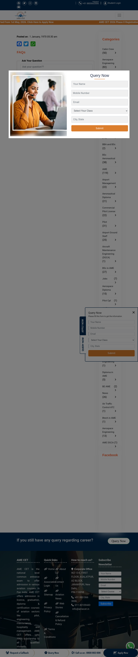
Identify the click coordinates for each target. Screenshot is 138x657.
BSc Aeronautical (108, 156)
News (105, 393)
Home (49, 569)
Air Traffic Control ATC (108, 405)
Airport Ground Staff (109, 234)
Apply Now (82, 326)
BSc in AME (108, 268)
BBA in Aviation (106, 111)
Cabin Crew (108, 49)
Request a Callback (17, 652)
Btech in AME (109, 418)
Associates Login (50, 582)
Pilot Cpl (106, 300)
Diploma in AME (107, 374)
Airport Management (109, 181)
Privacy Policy (48, 607)
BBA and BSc (109, 144)
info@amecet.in (80, 609)
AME (104, 169)
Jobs (104, 278)
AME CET (107, 73)
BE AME (106, 386)
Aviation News (59, 595)
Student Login (112, 3)
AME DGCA (108, 442)
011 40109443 (80, 605)
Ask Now (27, 105)
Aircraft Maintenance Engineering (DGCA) (109, 252)
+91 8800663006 (88, 3)
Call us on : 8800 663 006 (86, 652)
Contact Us (59, 582)
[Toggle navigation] (119, 15)
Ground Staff (108, 98)
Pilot (104, 222)
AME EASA (107, 133)
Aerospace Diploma (107, 288)
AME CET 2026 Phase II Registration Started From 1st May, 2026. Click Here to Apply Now (67, 22)
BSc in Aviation (109, 123)
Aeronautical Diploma (108, 195)
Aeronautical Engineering (108, 86)
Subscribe (106, 603)
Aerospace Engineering (108, 61)
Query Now (119, 541)
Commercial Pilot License (108, 209)
